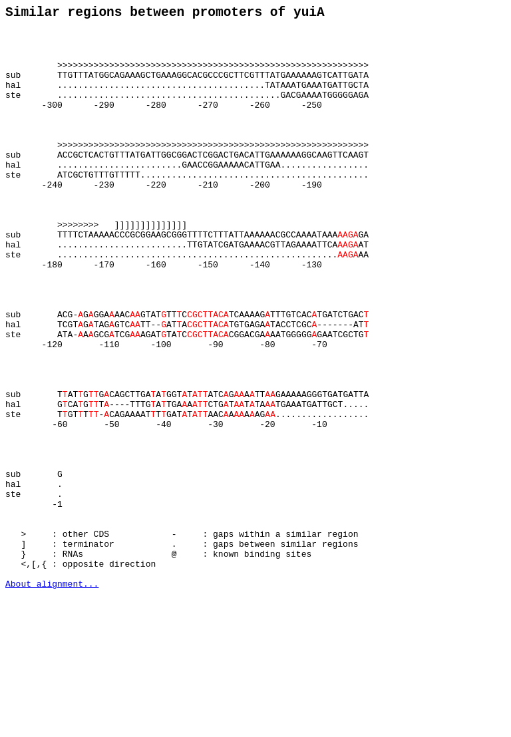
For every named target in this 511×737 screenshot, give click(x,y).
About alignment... (51, 698)
